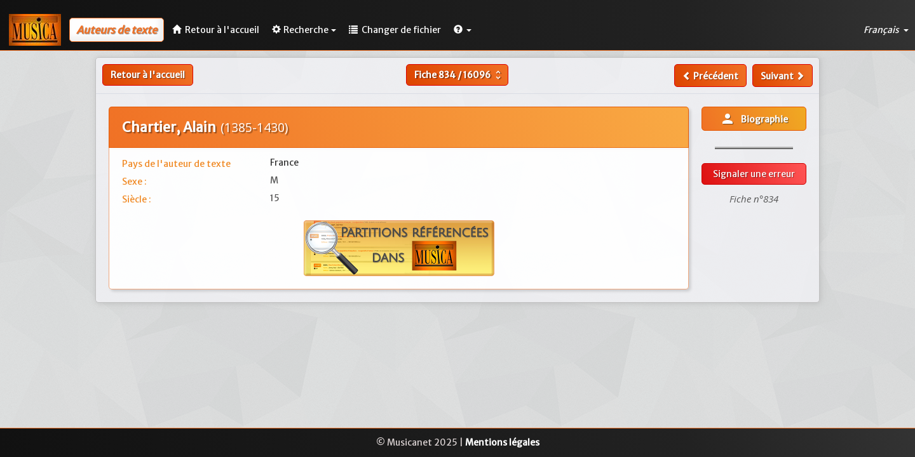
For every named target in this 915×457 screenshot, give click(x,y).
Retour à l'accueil (148, 75)
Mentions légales (502, 442)
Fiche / (459, 75)
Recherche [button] (304, 30)
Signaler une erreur (754, 174)
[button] (462, 30)
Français (886, 30)
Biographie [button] (754, 118)
